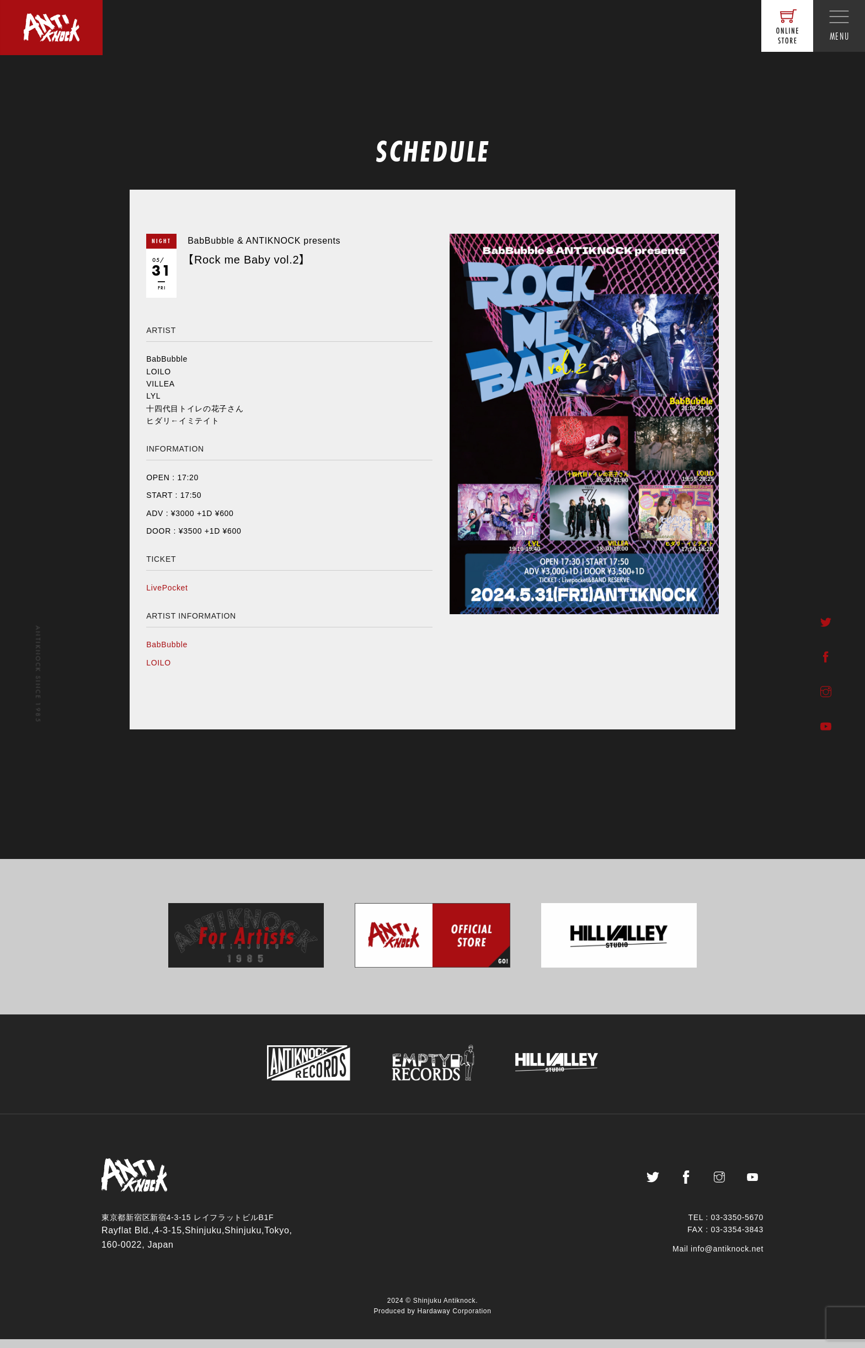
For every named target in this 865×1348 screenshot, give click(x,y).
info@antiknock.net (727, 1257)
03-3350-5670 (737, 1226)
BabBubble (167, 644)
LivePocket (167, 587)
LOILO (158, 662)
